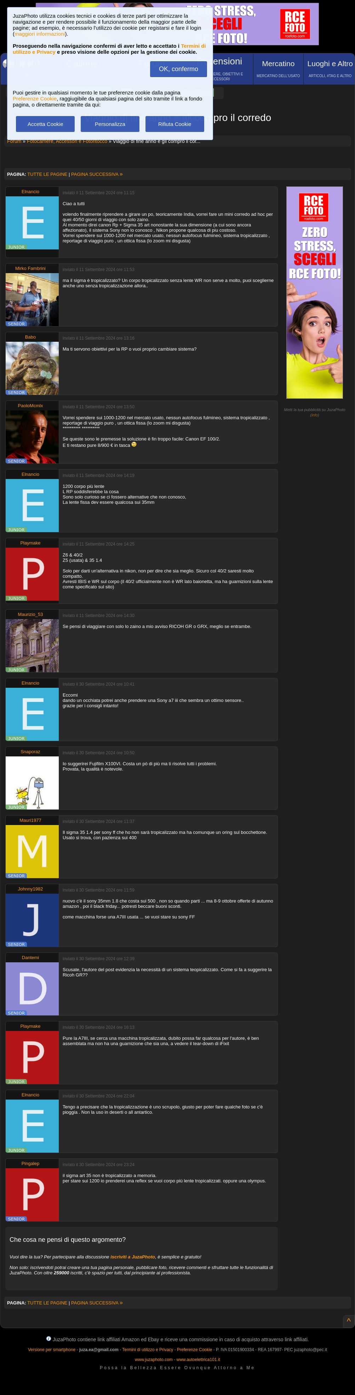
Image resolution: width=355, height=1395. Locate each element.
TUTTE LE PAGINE (47, 174)
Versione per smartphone (51, 1349)
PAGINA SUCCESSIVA (97, 174)
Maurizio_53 (30, 614)
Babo (30, 337)
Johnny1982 (30, 889)
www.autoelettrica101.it (198, 1359)
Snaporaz (30, 751)
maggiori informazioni (40, 34)
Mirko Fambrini (30, 268)
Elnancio (30, 191)
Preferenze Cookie (35, 99)
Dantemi (30, 957)
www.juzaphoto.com (154, 1359)
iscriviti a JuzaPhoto (132, 1256)
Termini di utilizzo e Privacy (147, 1349)
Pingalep (31, 1163)
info (314, 415)
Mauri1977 (30, 820)
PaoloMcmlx (30, 405)
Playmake (30, 543)
